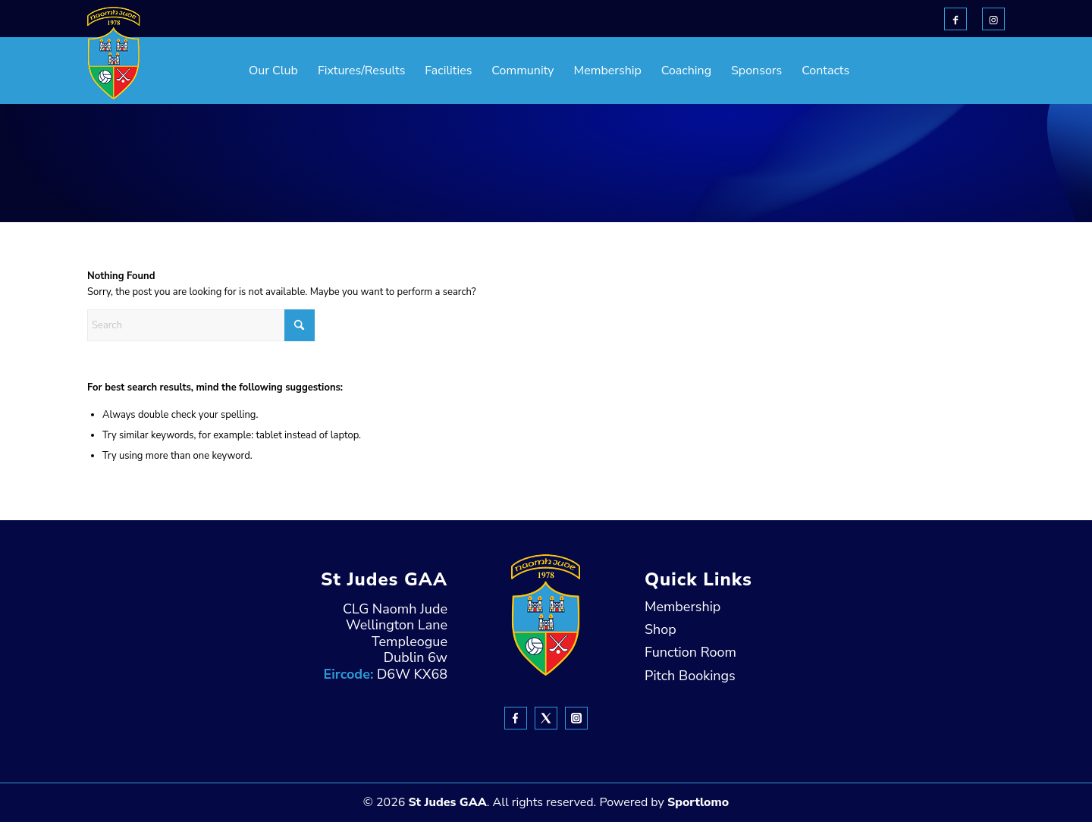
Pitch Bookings (690, 676)
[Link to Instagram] (993, 19)
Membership (682, 607)
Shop (660, 629)
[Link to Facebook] (955, 19)
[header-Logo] (113, 53)
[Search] (201, 325)
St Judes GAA (447, 802)
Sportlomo (698, 802)
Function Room (690, 652)
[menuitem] (235, 70)
